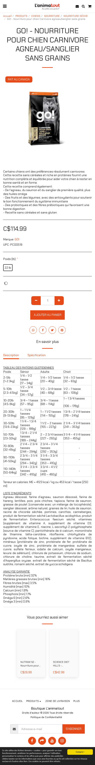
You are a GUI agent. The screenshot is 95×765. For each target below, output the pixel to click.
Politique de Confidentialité (46, 717)
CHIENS (35, 16)
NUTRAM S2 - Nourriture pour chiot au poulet (29, 664)
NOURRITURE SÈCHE (75, 16)
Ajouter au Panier (47, 315)
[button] (4, 6)
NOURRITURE (52, 16)
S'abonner (73, 729)
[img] (31, 643)
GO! (17, 239)
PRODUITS (21, 16)
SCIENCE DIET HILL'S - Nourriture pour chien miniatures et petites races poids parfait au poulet (63, 664)
